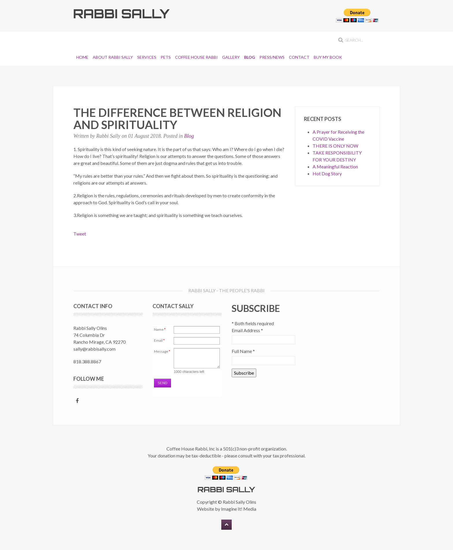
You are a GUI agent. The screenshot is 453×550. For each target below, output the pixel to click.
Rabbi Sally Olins (239, 502)
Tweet (79, 233)
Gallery (231, 57)
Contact (299, 57)
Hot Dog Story (327, 173)
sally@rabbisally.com (94, 349)
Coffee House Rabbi (196, 57)
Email (159, 340)
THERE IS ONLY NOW (335, 145)
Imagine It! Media (238, 509)
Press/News (272, 57)
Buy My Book (328, 57)
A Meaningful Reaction (335, 166)
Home (82, 57)
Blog (249, 57)
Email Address (247, 330)
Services (146, 57)
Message (162, 351)
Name (160, 329)
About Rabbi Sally (113, 57)
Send (162, 383)
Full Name (243, 351)
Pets (166, 57)
